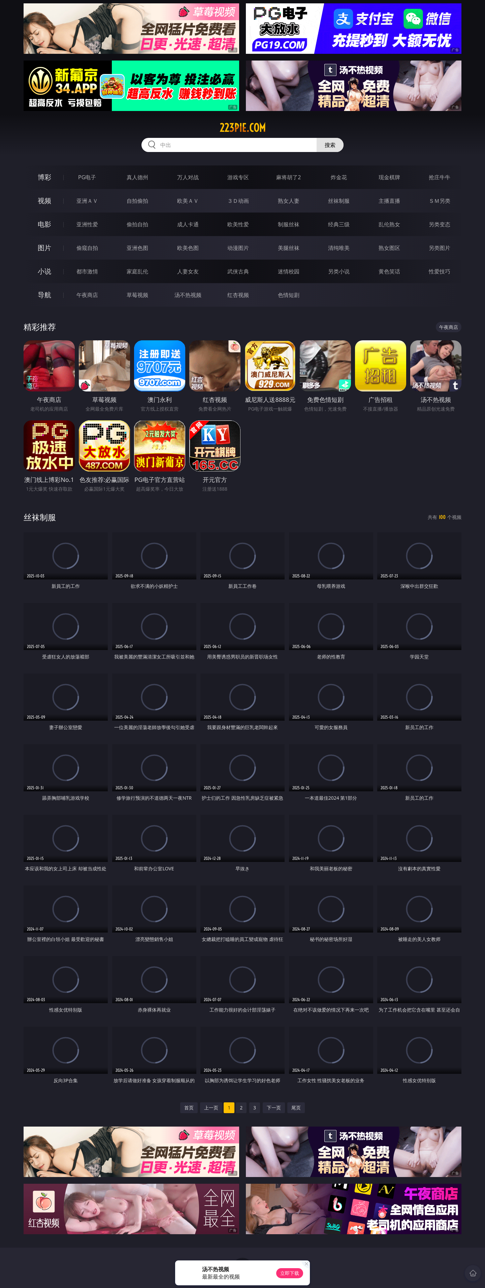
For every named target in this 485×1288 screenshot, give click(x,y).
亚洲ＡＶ (87, 200)
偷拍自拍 (137, 224)
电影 (44, 224)
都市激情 (87, 271)
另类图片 (439, 248)
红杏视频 (238, 295)
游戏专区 (238, 177)
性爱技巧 (439, 271)
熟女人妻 (288, 200)
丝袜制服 (339, 200)
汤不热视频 (187, 295)
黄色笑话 (389, 271)
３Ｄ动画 (238, 200)
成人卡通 (188, 224)
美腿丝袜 (288, 248)
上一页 (211, 1107)
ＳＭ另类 (439, 200)
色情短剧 (288, 295)
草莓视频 (137, 295)
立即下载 (289, 1273)
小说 (44, 271)
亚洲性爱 (87, 224)
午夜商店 (87, 295)
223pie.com (243, 128)
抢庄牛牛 (439, 177)
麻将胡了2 (288, 177)
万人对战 (188, 177)
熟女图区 (389, 248)
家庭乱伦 (137, 271)
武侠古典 (238, 271)
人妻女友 (188, 271)
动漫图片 (238, 248)
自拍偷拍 (137, 200)
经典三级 (339, 224)
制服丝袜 (288, 224)
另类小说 (339, 271)
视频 (44, 200)
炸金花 (339, 177)
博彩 (44, 177)
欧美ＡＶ (188, 200)
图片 (44, 247)
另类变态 (439, 224)
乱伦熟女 (389, 224)
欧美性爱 (238, 224)
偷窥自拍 (87, 248)
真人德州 (137, 177)
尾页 (296, 1107)
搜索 (330, 145)
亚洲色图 (137, 248)
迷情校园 (288, 271)
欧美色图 (188, 248)
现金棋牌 (389, 177)
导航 (44, 294)
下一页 (274, 1107)
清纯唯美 (339, 248)
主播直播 (389, 200)
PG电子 (87, 177)
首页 (189, 1107)
